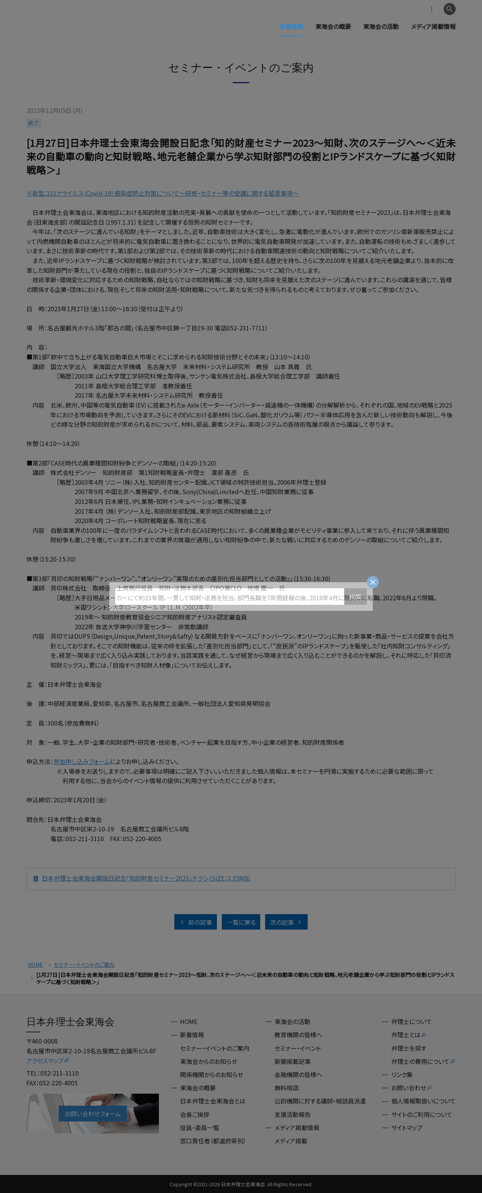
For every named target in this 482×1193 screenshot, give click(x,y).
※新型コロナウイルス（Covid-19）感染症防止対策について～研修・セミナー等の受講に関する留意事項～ (162, 193)
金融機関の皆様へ (298, 1074)
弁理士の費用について (423, 1061)
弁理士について (411, 1021)
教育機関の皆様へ (298, 1034)
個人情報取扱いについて (423, 1101)
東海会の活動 (381, 26)
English (430, 9)
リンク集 (402, 1074)
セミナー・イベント (298, 1048)
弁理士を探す (408, 1048)
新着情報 (291, 26)
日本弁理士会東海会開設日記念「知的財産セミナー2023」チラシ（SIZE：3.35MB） (142, 879)
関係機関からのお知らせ (211, 1074)
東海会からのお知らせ (208, 1061)
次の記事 (286, 922)
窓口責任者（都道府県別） (213, 1141)
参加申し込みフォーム (81, 761)
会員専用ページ (392, 9)
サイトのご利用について (421, 1114)
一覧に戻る (241, 922)
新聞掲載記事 (293, 1061)
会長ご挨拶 (194, 1114)
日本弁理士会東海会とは (213, 1101)
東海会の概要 (333, 26)
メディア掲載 (291, 1141)
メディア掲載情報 (433, 26)
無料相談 (287, 1087)
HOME (35, 964)
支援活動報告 (293, 1114)
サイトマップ (407, 1127)
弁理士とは (409, 1034)
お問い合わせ (411, 1087)
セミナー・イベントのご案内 (84, 964)
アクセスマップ (48, 1060)
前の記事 (195, 922)
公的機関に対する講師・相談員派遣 (320, 1101)
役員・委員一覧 (199, 1127)
